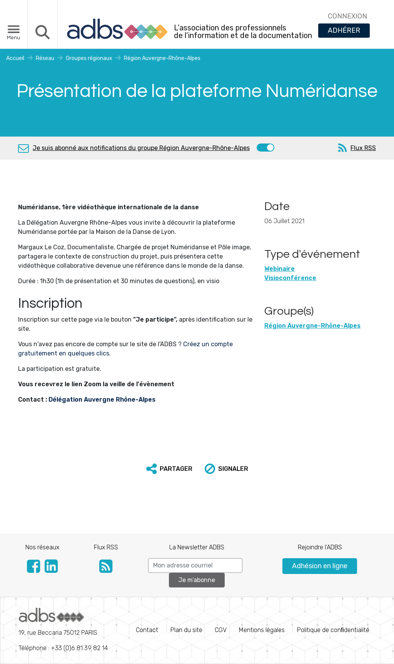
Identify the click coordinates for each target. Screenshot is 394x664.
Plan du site (186, 630)
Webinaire (279, 268)
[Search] (195, 565)
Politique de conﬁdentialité (333, 630)
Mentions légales (262, 630)
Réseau (45, 58)
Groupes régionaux (89, 58)
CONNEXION (347, 16)
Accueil (15, 58)
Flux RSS (363, 148)
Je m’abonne (197, 580)
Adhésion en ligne (319, 566)
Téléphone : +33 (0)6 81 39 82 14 (63, 630)
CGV (221, 630)
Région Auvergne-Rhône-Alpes (162, 58)
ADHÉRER (344, 30)
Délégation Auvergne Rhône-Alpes (101, 399)
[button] (169, 469)
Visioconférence (290, 278)
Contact (147, 630)
